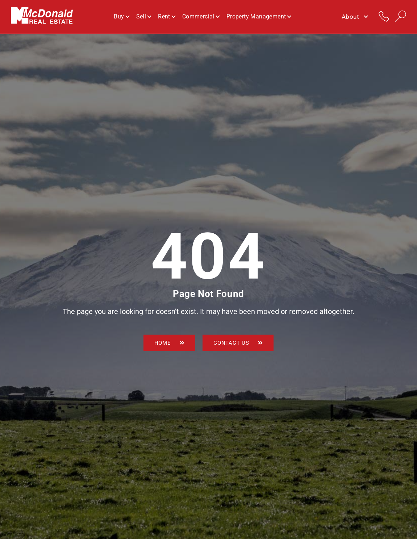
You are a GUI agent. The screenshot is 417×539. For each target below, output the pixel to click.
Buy (121, 16)
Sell (143, 16)
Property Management (258, 16)
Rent (166, 16)
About (354, 17)
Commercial (200, 16)
